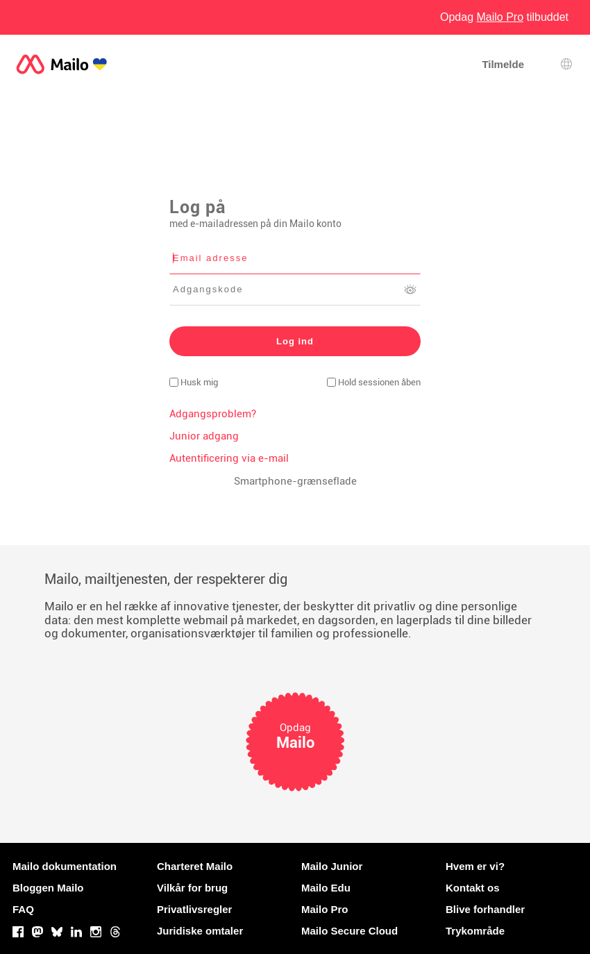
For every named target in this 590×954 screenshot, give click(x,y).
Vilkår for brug (192, 888)
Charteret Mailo (195, 866)
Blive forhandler (485, 909)
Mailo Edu (326, 888)
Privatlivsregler (194, 909)
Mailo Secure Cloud (349, 931)
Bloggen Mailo (48, 888)
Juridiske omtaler (200, 931)
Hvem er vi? (475, 866)
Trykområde (475, 931)
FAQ (23, 909)
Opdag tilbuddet (504, 17)
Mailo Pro (324, 909)
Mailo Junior (331, 866)
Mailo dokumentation (64, 866)
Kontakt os (473, 888)
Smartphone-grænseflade (295, 481)
